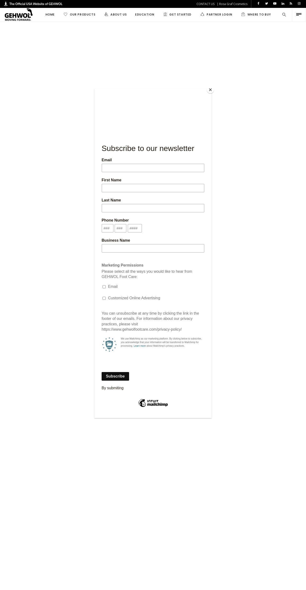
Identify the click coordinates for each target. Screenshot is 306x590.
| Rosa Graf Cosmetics (232, 4)
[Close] (210, 89)
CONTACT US (205, 4)
